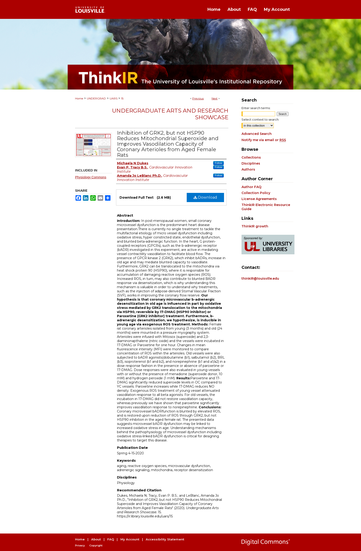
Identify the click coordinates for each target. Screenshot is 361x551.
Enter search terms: (256, 108)
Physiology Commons (90, 177)
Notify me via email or (264, 140)
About (96, 539)
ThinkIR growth (255, 226)
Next (215, 98)
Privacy (80, 545)
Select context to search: (260, 119)
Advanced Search (257, 134)
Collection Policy (256, 193)
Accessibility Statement (165, 539)
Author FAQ (251, 187)
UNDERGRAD (96, 98)
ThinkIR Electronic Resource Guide (266, 207)
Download (205, 197)
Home (79, 98)
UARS (113, 98)
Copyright (95, 545)
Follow (218, 163)
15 (122, 98)
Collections (251, 157)
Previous (198, 98)
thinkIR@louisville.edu (260, 278)
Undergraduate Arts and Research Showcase (170, 114)
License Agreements (259, 199)
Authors (248, 169)
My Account (129, 539)
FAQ (110, 539)
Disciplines (251, 163)
